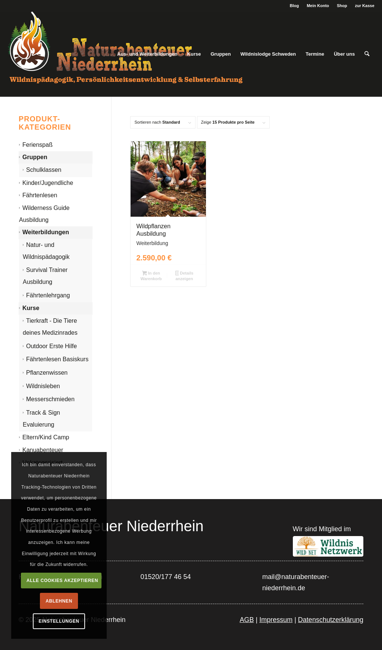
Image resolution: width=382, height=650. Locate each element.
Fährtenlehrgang (48, 295)
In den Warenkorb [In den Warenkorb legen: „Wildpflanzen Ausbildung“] (151, 276)
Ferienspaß (37, 145)
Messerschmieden (50, 399)
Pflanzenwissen (47, 372)
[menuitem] (294, 5)
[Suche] (367, 54)
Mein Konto (318, 5)
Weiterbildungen (45, 232)
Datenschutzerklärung (330, 619)
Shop (342, 5)
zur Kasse (365, 5)
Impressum (275, 619)
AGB (246, 619)
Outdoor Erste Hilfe (51, 346)
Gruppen (34, 157)
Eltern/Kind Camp (45, 437)
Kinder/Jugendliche (47, 183)
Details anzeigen (184, 276)
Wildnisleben (43, 386)
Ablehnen (59, 601)
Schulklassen (43, 170)
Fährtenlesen (39, 195)
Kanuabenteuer (42, 450)
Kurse (30, 308)
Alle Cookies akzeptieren (62, 580)
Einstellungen (58, 621)
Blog (294, 5)
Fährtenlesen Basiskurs (57, 359)
